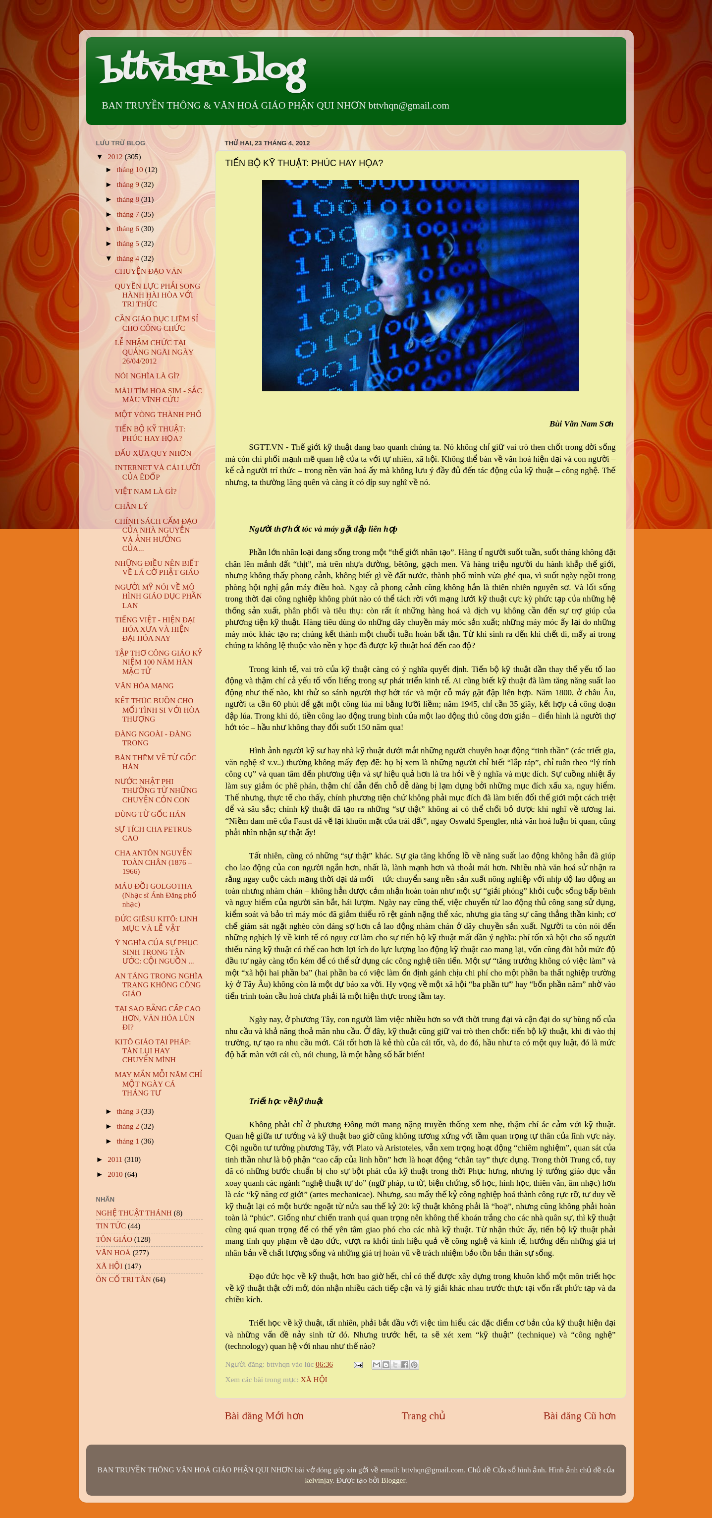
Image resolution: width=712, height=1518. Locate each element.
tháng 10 (131, 169)
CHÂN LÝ (132, 506)
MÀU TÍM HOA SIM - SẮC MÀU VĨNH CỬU (158, 395)
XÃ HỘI (314, 1379)
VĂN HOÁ (113, 1252)
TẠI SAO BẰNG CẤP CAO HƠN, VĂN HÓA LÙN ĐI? (158, 1017)
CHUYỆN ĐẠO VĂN (148, 271)
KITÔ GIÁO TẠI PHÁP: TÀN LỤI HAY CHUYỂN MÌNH (153, 1050)
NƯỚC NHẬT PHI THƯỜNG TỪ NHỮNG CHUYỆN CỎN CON (156, 790)
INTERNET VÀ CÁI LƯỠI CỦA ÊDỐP (158, 472)
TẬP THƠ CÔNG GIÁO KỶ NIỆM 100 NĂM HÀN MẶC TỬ (158, 662)
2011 (116, 1159)
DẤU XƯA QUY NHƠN (153, 453)
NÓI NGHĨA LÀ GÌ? (147, 375)
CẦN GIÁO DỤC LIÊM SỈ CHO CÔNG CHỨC (156, 323)
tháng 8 (129, 199)
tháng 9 (129, 184)
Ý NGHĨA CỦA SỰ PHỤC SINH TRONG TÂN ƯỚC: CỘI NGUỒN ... (156, 951)
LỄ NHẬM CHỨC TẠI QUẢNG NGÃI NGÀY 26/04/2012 (154, 351)
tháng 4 (129, 258)
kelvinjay (319, 1480)
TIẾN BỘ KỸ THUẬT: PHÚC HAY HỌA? (150, 433)
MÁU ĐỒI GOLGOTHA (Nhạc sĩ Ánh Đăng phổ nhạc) (155, 895)
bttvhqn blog (202, 70)
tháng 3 (129, 1111)
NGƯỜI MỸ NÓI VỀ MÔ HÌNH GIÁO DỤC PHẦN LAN (158, 596)
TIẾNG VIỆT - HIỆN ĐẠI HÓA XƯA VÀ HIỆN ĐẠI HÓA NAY (155, 628)
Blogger (393, 1480)
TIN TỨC (111, 1225)
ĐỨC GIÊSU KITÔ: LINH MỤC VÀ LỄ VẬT (156, 923)
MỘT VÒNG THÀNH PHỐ (158, 414)
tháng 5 (129, 243)
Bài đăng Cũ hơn (580, 1416)
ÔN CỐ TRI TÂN (123, 1279)
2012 (116, 156)
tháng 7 (129, 214)
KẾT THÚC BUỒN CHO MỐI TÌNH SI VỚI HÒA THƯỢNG (157, 709)
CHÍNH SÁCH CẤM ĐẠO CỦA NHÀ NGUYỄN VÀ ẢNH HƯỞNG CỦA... (156, 534)
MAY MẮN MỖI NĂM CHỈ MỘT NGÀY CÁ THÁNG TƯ (158, 1083)
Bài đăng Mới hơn (264, 1416)
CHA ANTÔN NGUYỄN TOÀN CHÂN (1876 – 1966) (153, 862)
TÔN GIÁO (114, 1239)
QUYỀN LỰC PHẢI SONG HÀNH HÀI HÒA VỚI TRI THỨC (158, 295)
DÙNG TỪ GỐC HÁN (150, 814)
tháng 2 (129, 1126)
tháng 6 (129, 228)
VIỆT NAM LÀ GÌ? (146, 491)
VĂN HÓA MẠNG (144, 685)
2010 (116, 1174)
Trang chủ (424, 1416)
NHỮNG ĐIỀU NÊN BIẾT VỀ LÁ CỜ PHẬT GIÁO (157, 567)
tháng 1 (129, 1141)
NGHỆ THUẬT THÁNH (134, 1213)
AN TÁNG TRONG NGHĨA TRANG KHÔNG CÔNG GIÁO (159, 985)
